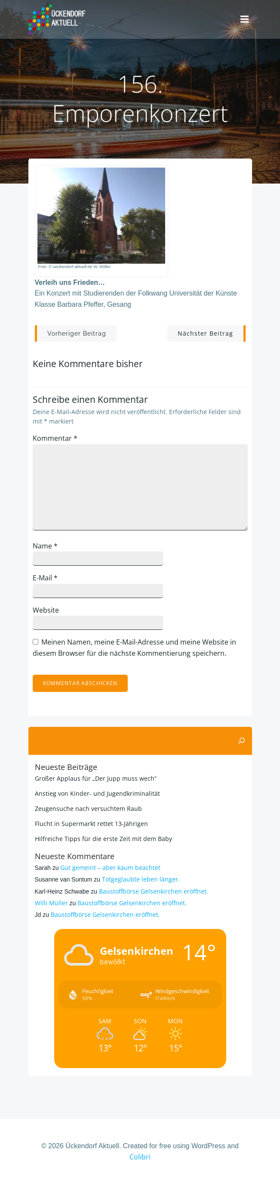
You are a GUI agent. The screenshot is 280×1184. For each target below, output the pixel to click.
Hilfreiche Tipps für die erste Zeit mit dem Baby (103, 839)
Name (45, 546)
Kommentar (55, 438)
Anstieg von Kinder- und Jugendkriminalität (97, 793)
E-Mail (45, 578)
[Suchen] (241, 741)
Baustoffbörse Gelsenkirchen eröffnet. (153, 891)
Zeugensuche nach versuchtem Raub (88, 808)
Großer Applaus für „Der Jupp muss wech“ (96, 778)
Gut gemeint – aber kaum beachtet (110, 867)
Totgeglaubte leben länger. (141, 879)
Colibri (140, 1157)
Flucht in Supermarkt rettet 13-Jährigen (91, 823)
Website (46, 610)
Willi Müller (51, 903)
